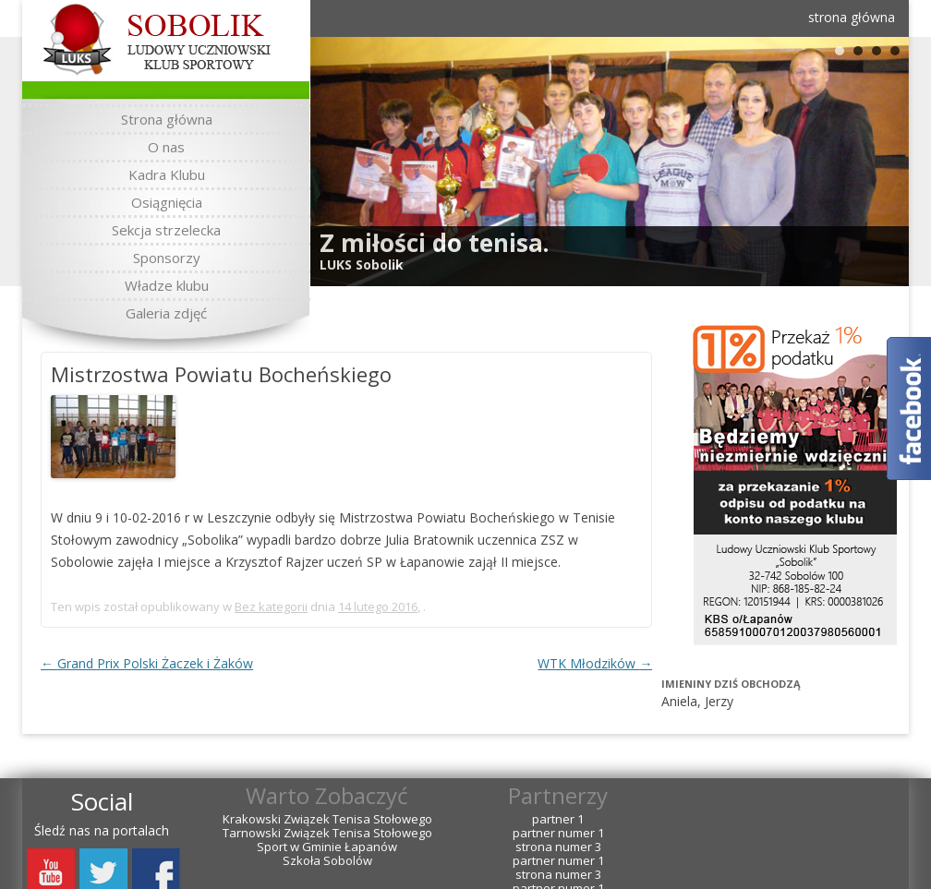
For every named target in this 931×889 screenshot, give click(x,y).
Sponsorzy (166, 257)
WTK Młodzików (595, 663)
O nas (166, 147)
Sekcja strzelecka (166, 230)
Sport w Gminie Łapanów (327, 847)
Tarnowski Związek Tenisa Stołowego (327, 833)
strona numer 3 (558, 847)
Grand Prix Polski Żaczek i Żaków (147, 663)
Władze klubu (167, 285)
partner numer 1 (558, 833)
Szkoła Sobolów (327, 861)
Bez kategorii (271, 606)
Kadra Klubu (166, 174)
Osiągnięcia (166, 202)
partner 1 (558, 819)
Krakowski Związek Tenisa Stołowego (327, 819)
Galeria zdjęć (166, 313)
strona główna (851, 17)
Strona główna (166, 119)
